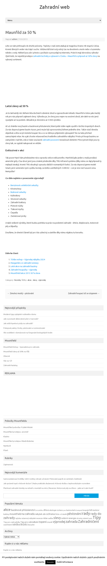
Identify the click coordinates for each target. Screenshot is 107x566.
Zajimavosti (8, 465)
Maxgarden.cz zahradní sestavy (25, 263)
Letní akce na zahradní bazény (24, 266)
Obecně (6, 356)
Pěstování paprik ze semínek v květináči (66, 479)
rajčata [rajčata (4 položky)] (18, 518)
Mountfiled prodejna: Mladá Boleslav (18, 441)
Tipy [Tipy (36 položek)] (97, 517)
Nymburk (7, 446)
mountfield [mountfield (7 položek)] (15, 514)
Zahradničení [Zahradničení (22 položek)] (88, 521)
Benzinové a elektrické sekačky (24, 185)
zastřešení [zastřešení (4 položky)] (7, 525)
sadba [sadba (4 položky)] (50, 518)
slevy (35, 280)
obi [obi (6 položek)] (44, 514)
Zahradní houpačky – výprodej (24, 270)
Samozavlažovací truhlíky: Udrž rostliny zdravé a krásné (26, 479)
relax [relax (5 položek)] (45, 518)
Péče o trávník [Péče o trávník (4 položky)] (61, 514)
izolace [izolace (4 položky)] (60, 510)
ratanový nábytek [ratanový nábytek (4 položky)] (28, 518)
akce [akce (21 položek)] (7, 510)
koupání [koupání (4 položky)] (86, 510)
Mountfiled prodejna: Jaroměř (15, 432)
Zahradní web (55, 7)
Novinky (17, 280)
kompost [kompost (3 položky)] (79, 510)
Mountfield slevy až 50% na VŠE (16, 352)
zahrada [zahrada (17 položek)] (72, 521)
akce (29, 280)
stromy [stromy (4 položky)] (79, 518)
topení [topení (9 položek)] (42, 521)
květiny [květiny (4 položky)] (6, 514)
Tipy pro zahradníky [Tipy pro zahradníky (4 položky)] (11, 522)
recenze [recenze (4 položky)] (39, 518)
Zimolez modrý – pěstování (20, 293)
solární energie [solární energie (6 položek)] (68, 518)
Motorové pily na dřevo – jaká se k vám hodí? (75, 488)
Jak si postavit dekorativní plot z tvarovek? (21, 319)
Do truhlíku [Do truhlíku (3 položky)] (39, 510)
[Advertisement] (53, 82)
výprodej (42, 280)
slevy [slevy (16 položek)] (57, 518)
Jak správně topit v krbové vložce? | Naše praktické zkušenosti (28, 483)
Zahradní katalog (10, 365)
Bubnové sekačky (18, 192)
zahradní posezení (51, 140)
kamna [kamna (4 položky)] (69, 510)
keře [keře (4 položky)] (74, 510)
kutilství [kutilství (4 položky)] (96, 510)
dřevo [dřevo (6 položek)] (46, 510)
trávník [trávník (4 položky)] (49, 522)
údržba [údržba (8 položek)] (16, 524)
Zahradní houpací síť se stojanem (84, 293)
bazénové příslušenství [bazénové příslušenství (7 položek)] (23, 510)
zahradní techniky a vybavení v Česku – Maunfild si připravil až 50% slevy (65, 56)
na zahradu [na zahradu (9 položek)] (28, 513)
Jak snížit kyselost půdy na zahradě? (18, 323)
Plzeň (5, 450)
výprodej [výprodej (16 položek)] (59, 521)
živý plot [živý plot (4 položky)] (31, 525)
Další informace (65, 562)
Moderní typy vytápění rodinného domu (19, 314)
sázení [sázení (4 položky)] (85, 518)
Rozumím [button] (50, 562)
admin (14, 39)
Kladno (6, 437)
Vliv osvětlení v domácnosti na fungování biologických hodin (27, 333)
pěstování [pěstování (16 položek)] (74, 513)
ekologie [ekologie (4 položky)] (53, 510)
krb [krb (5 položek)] (91, 510)
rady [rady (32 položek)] (86, 513)
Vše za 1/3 (7, 361)
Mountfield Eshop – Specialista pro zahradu (21, 347)
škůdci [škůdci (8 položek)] (23, 524)
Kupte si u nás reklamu (12, 550)
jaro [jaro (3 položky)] (64, 510)
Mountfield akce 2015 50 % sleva (25, 273)
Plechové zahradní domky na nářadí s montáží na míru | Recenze (29, 488)
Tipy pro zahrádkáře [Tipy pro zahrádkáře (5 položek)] (29, 522)
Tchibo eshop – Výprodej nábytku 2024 (28, 259)
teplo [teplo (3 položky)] (90, 518)
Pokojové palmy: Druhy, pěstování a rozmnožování (24, 328)
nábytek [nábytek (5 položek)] (38, 514)
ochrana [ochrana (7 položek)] (50, 514)
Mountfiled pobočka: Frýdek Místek (18, 427)
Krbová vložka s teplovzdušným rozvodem (72, 483)
